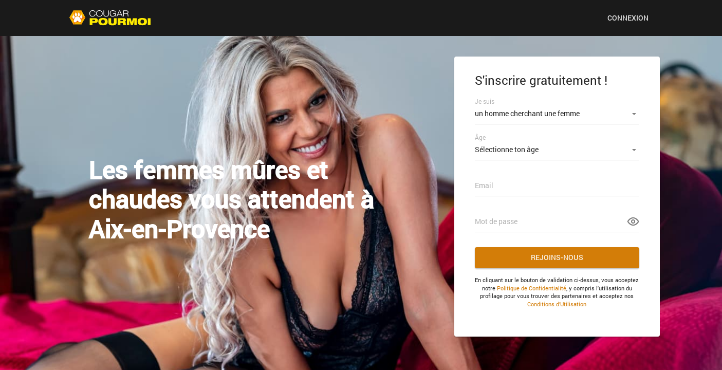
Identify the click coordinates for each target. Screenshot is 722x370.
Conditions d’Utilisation (556, 304)
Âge (480, 137)
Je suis (484, 101)
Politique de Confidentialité (531, 288)
